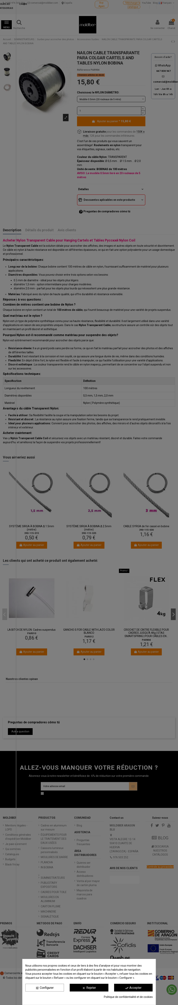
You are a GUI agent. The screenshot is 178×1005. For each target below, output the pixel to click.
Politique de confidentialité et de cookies (128, 996)
